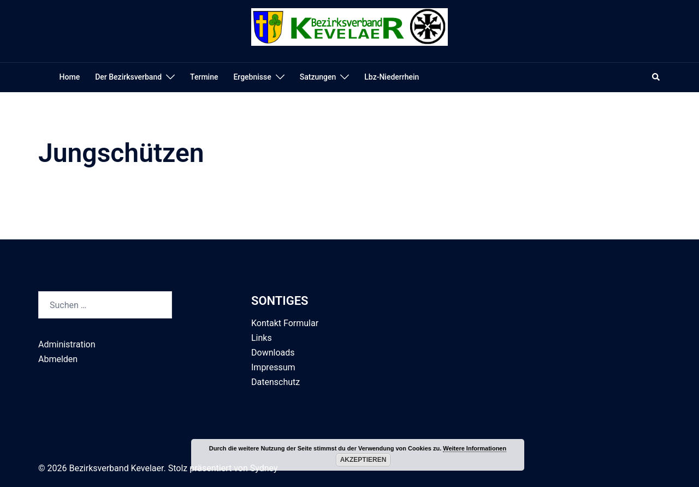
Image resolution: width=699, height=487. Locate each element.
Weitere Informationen (474, 448)
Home (70, 77)
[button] (656, 77)
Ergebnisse (252, 77)
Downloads (272, 352)
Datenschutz (275, 382)
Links (261, 338)
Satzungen (318, 77)
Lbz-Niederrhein (391, 77)
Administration (67, 344)
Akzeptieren (363, 460)
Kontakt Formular (284, 323)
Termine (204, 77)
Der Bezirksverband (128, 77)
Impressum (273, 367)
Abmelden (58, 359)
